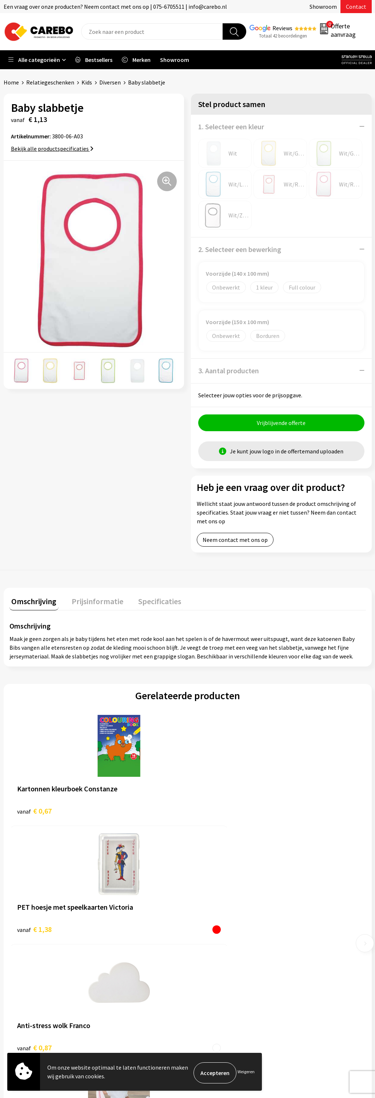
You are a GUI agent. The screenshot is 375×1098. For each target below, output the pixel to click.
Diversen (110, 82)
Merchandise (212, 937)
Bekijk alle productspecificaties (52, 148)
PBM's (295, 915)
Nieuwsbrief (211, 959)
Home (11, 82)
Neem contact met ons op (235, 541)
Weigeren (246, 1072)
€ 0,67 (34, 810)
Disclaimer (118, 981)
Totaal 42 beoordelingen (283, 36)
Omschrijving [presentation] (32, 601)
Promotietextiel (307, 893)
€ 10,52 (294, 815)
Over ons (207, 904)
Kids (86, 82)
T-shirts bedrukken (220, 926)
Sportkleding (303, 926)
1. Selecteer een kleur (231, 126)
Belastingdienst (125, 893)
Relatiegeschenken (50, 82)
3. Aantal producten (228, 370)
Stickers (297, 959)
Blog (202, 915)
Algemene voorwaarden (134, 926)
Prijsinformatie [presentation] (91, 601)
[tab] (32, 602)
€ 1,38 (123, 810)
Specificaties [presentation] (149, 601)
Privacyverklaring (127, 959)
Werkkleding (303, 904)
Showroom (323, 6)
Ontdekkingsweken (220, 893)
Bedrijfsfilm (211, 948)
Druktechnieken (125, 970)
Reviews (282, 28)
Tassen (296, 948)
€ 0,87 (212, 810)
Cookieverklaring (126, 948)
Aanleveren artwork (130, 904)
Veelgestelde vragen (130, 937)
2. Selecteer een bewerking (239, 248)
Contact (356, 6)
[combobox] (152, 31)
